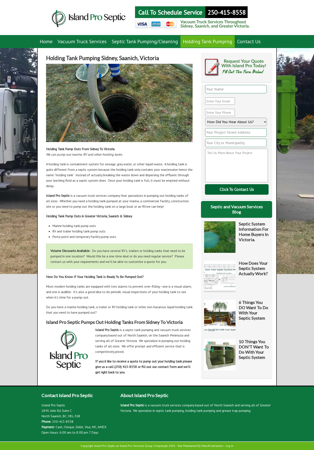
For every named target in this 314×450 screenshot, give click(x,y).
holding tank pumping (200, 410)
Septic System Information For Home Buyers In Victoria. (254, 231)
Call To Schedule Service (170, 12)
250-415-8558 (226, 12)
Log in (229, 446)
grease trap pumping (236, 410)
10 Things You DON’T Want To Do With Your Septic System (254, 349)
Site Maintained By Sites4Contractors (200, 446)
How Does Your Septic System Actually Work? (253, 268)
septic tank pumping (170, 410)
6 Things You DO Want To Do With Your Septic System (253, 310)
